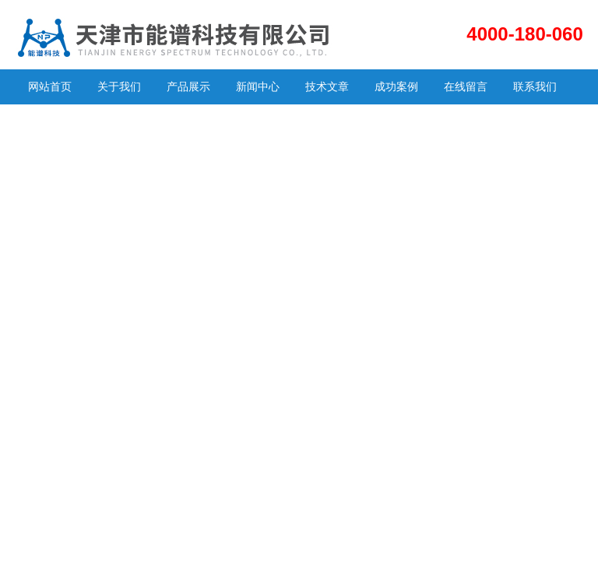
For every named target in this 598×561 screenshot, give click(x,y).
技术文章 (327, 86)
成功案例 (396, 86)
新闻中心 (258, 86)
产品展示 (188, 86)
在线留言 (465, 86)
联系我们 (535, 86)
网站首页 (50, 86)
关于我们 (119, 86)
